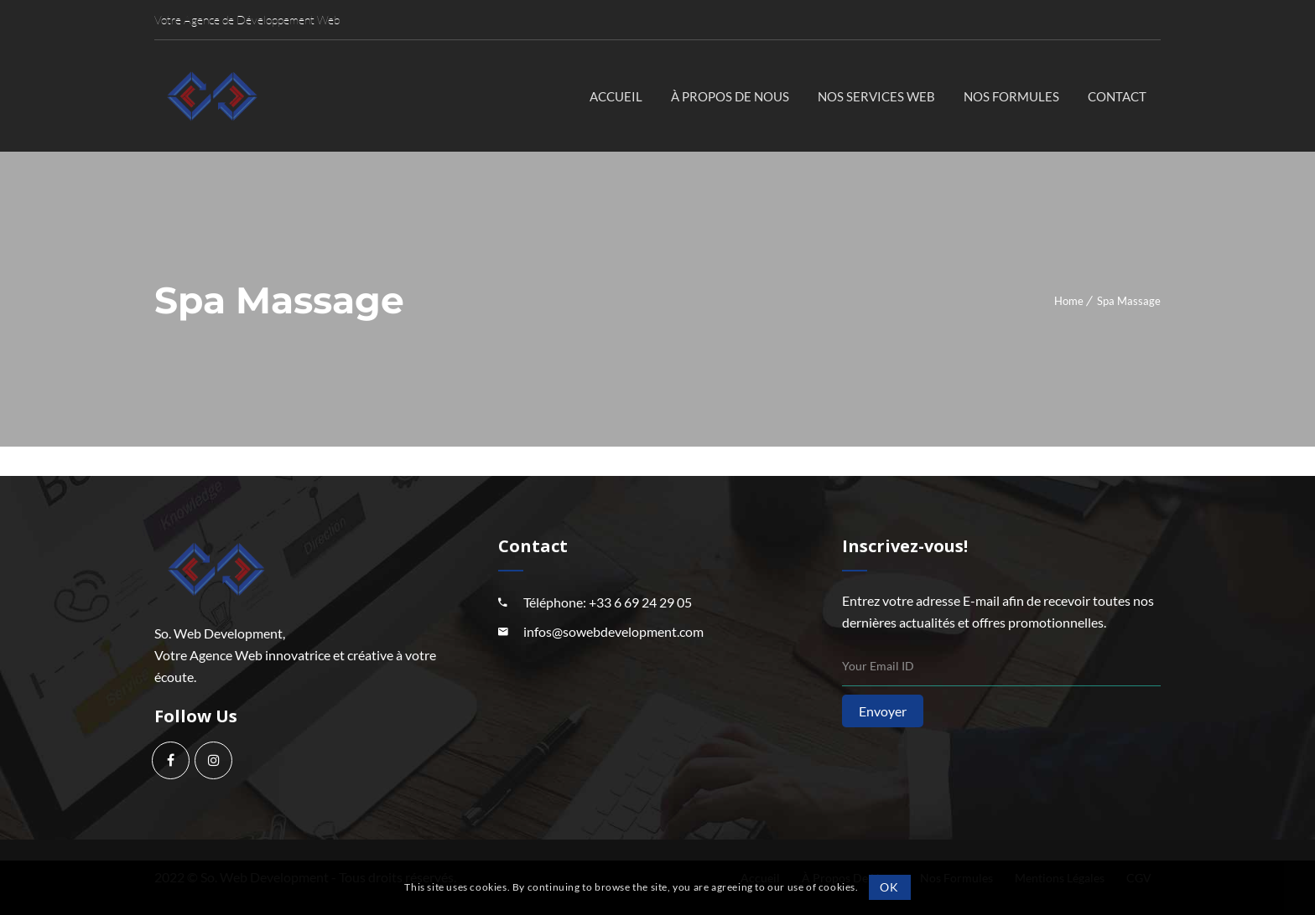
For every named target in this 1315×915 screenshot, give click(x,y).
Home (1069, 301)
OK (889, 887)
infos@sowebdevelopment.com (613, 631)
